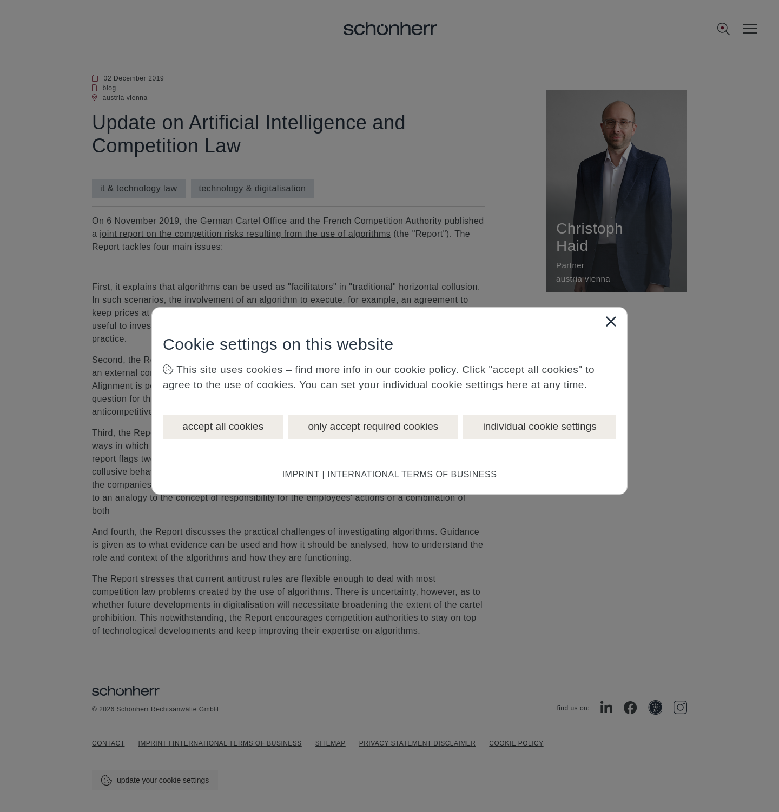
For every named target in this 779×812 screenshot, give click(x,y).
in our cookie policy (410, 369)
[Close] (611, 321)
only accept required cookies (373, 426)
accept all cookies (222, 426)
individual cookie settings (540, 426)
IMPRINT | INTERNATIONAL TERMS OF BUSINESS (389, 474)
